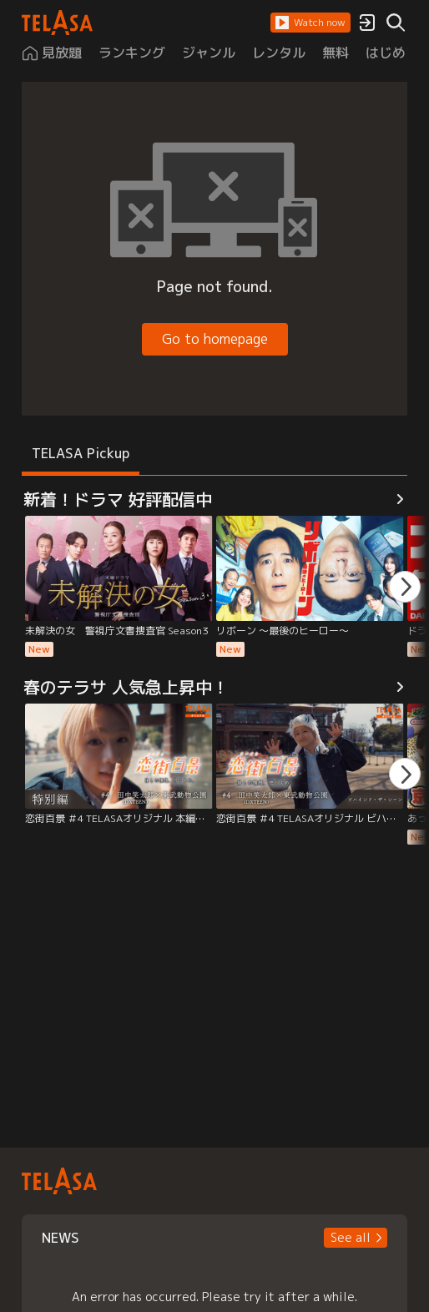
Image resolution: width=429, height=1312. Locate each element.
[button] (310, 23)
